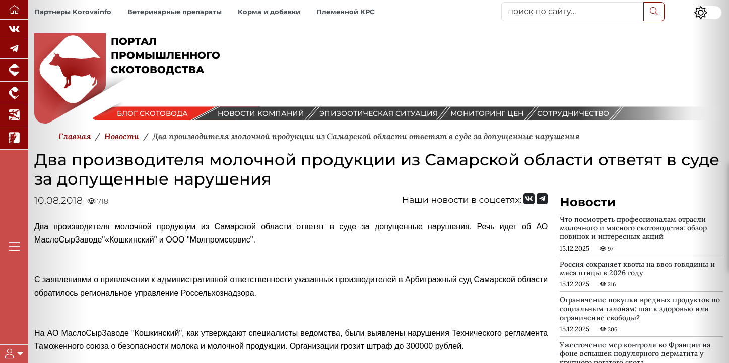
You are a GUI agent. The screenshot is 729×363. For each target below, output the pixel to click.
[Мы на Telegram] (542, 198)
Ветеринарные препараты (174, 12)
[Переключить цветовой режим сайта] (708, 13)
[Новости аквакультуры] (14, 115)
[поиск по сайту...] (572, 11)
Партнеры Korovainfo (72, 12)
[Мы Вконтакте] (14, 29)
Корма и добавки (269, 12)
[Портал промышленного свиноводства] (14, 70)
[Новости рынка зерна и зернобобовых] (14, 138)
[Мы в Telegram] (14, 49)
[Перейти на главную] (14, 10)
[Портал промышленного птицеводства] (14, 93)
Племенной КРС (345, 12)
